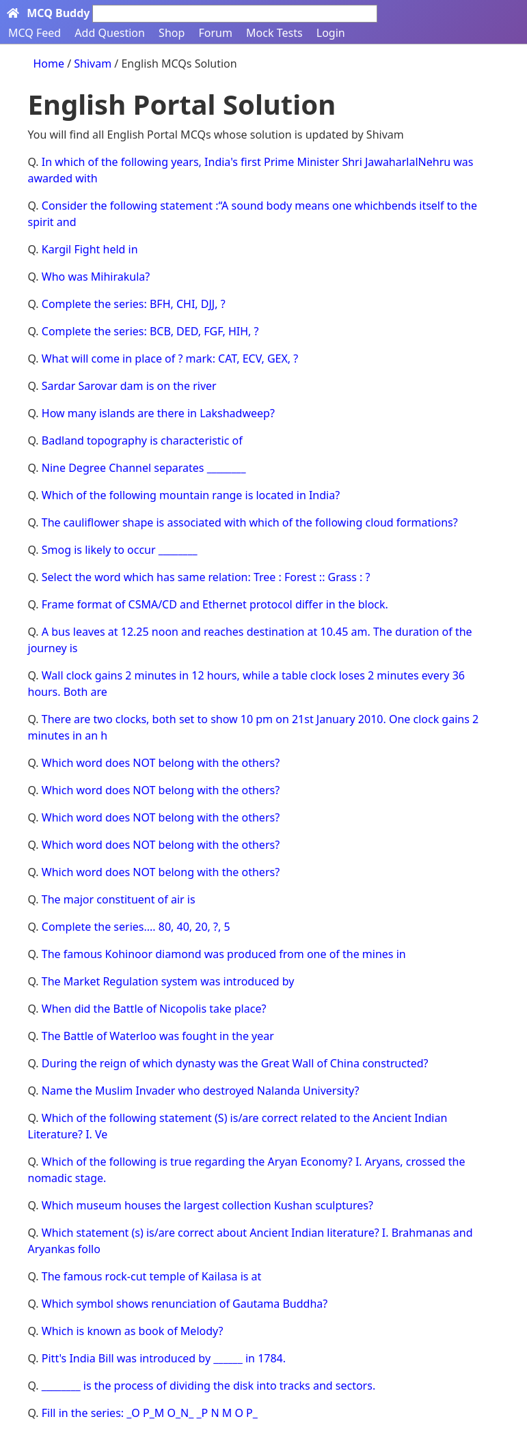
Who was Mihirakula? (96, 276)
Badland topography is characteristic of (142, 440)
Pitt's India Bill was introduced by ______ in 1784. (164, 1358)
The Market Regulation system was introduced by (168, 981)
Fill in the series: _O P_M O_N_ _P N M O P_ (150, 1412)
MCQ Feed (34, 32)
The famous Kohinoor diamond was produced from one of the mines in (224, 953)
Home (49, 63)
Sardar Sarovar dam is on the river (129, 385)
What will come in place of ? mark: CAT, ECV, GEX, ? (170, 358)
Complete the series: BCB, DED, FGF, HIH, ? (150, 331)
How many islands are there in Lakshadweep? (158, 413)
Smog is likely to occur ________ (120, 549)
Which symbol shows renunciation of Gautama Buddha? (184, 1303)
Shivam (94, 63)
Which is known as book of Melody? (133, 1330)
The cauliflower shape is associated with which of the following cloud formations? (250, 522)
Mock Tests (274, 32)
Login (330, 32)
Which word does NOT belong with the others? (161, 762)
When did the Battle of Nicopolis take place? (154, 1008)
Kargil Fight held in (90, 249)
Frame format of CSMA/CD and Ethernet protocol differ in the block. (215, 604)
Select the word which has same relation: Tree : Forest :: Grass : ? (206, 577)
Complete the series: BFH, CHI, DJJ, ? (134, 303)
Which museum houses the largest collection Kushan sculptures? (207, 1205)
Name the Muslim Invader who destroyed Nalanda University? (201, 1090)
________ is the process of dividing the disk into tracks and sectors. (208, 1385)
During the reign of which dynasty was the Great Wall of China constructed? (235, 1063)
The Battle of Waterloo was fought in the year (158, 1035)
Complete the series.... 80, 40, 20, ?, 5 (136, 926)
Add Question (110, 32)
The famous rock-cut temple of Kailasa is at (152, 1276)
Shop (172, 32)
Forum (215, 32)
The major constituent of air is (118, 899)
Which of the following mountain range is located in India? (191, 495)
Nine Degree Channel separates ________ (144, 467)
